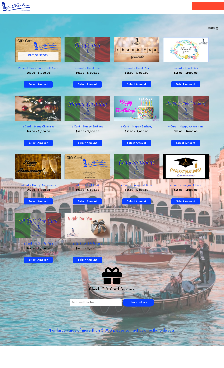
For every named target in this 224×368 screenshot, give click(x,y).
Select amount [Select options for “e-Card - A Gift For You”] (38, 261)
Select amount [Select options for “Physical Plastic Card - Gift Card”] (38, 84)
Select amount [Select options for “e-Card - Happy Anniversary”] (185, 143)
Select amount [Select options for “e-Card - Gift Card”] (87, 202)
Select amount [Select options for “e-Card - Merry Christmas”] (38, 143)
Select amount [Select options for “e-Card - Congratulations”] (136, 202)
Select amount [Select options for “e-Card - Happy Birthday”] (87, 143)
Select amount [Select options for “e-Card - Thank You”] (136, 84)
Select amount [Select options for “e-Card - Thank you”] (87, 84)
